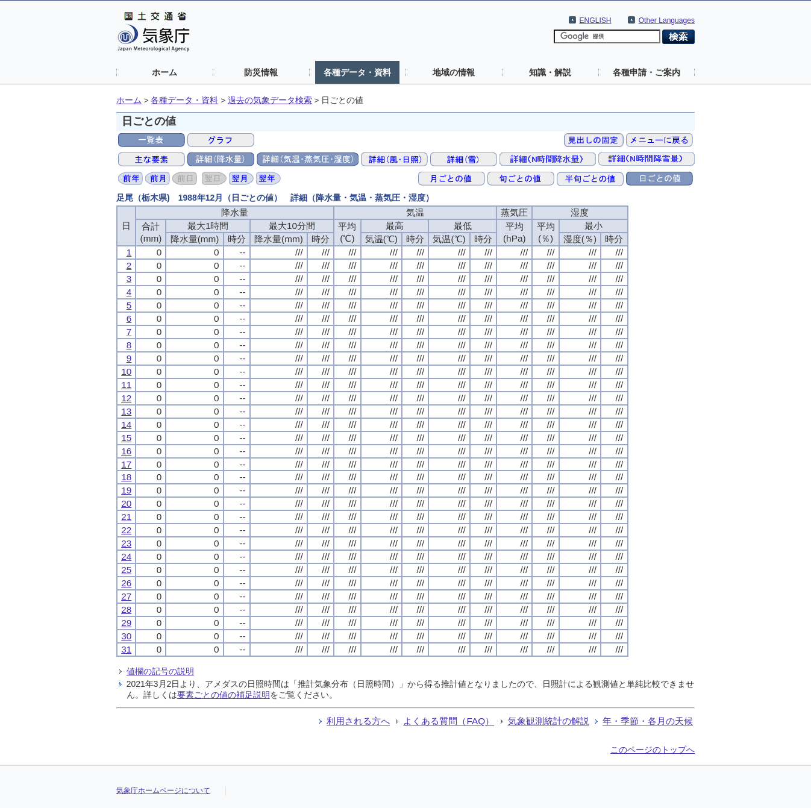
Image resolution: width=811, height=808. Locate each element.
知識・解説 (550, 72)
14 (126, 424)
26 (126, 583)
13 (126, 411)
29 (126, 623)
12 (126, 398)
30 (126, 636)
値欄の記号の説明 (160, 671)
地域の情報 (454, 72)
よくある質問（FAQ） (448, 721)
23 (126, 543)
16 (126, 451)
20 (126, 503)
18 (126, 477)
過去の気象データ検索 (270, 100)
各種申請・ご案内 (646, 72)
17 (126, 464)
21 (126, 517)
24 (126, 556)
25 (126, 570)
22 (126, 530)
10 (126, 371)
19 (126, 490)
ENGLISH (596, 20)
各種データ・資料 (357, 72)
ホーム (164, 72)
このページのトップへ (652, 749)
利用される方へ (358, 721)
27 (126, 596)
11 (126, 385)
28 (126, 609)
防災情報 (261, 72)
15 (126, 438)
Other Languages (667, 20)
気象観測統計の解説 (548, 721)
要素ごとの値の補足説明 (223, 695)
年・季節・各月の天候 (648, 721)
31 (126, 649)
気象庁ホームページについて (163, 790)
